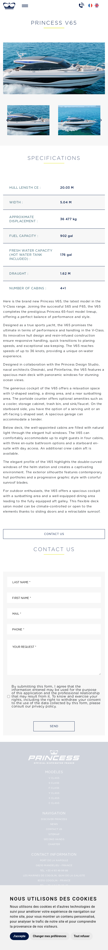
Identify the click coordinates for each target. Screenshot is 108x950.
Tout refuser (82, 936)
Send (54, 726)
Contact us (54, 534)
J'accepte (19, 936)
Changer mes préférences (49, 936)
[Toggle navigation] (25, 6)
